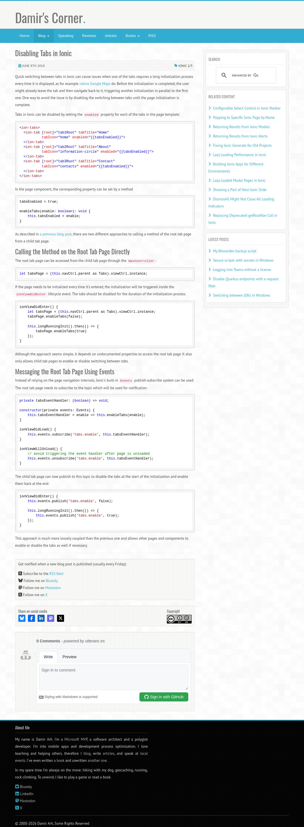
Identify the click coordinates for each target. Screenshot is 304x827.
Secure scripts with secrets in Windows (243, 260)
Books (133, 36)
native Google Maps (95, 83)
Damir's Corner (50, 17)
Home (25, 36)
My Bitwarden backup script (234, 251)
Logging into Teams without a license (242, 269)
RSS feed (56, 573)
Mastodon (53, 587)
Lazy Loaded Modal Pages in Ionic (239, 180)
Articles (111, 36)
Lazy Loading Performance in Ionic (239, 154)
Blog (43, 36)
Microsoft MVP (76, 739)
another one (97, 760)
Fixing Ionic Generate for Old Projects (242, 145)
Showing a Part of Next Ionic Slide (240, 189)
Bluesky (52, 580)
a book (59, 760)
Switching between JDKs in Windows (241, 295)
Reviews (89, 36)
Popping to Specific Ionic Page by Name (244, 117)
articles (108, 753)
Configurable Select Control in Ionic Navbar (247, 108)
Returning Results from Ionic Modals (241, 126)
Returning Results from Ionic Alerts (240, 136)
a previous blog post (56, 234)
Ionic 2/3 (185, 66)
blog (87, 753)
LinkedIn (27, 793)
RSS (152, 36)
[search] (245, 75)
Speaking (65, 36)
